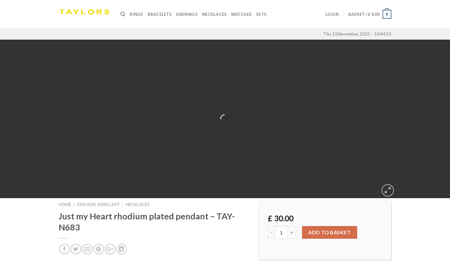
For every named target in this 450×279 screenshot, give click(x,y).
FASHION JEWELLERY (98, 204)
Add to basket (329, 232)
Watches (241, 14)
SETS (261, 14)
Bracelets (160, 14)
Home (65, 204)
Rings (136, 14)
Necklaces (214, 14)
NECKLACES (138, 204)
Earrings (187, 14)
